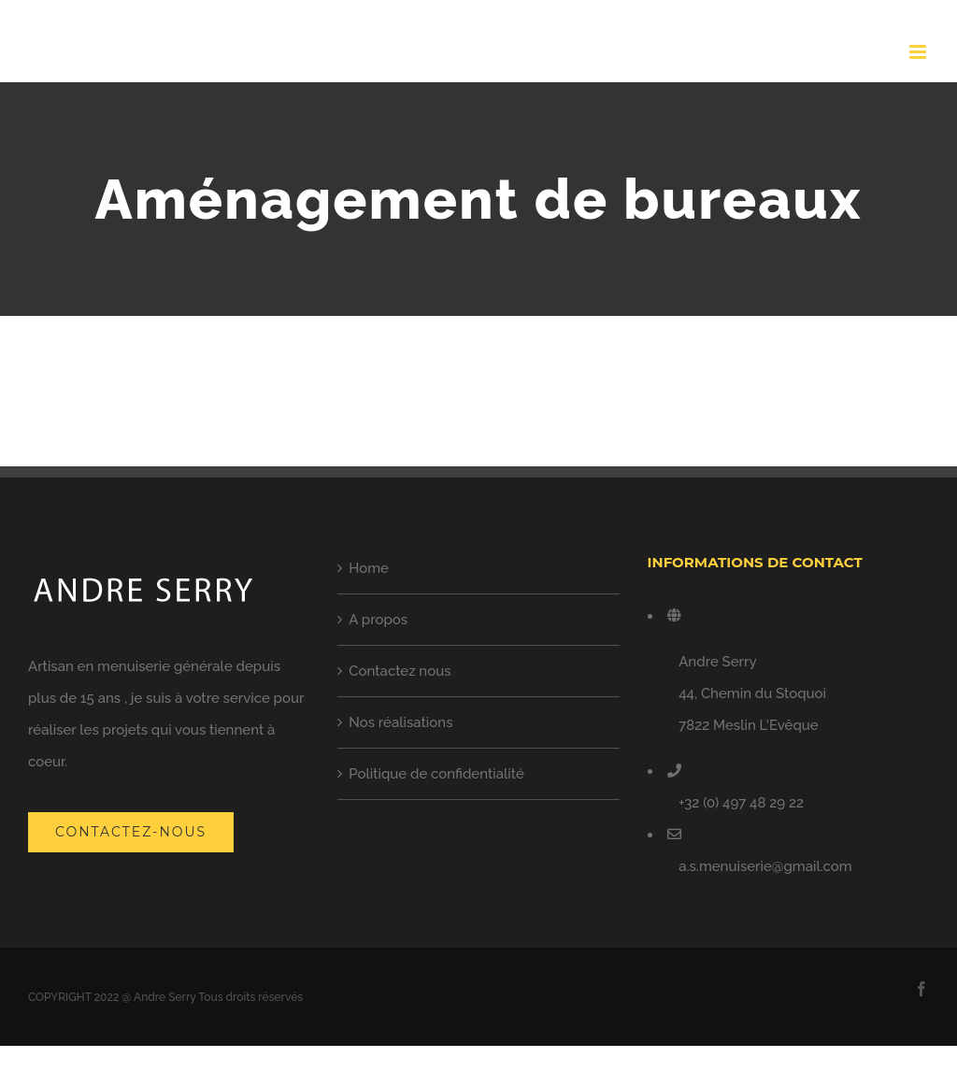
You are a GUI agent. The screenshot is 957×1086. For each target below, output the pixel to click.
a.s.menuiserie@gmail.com (764, 866)
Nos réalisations (400, 722)
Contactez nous (399, 671)
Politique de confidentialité (436, 773)
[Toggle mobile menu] (919, 52)
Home (369, 568)
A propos (378, 619)
